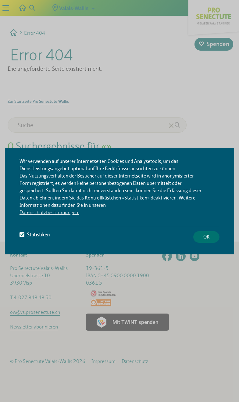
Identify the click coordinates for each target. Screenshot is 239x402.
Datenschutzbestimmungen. (49, 212)
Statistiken (35, 235)
